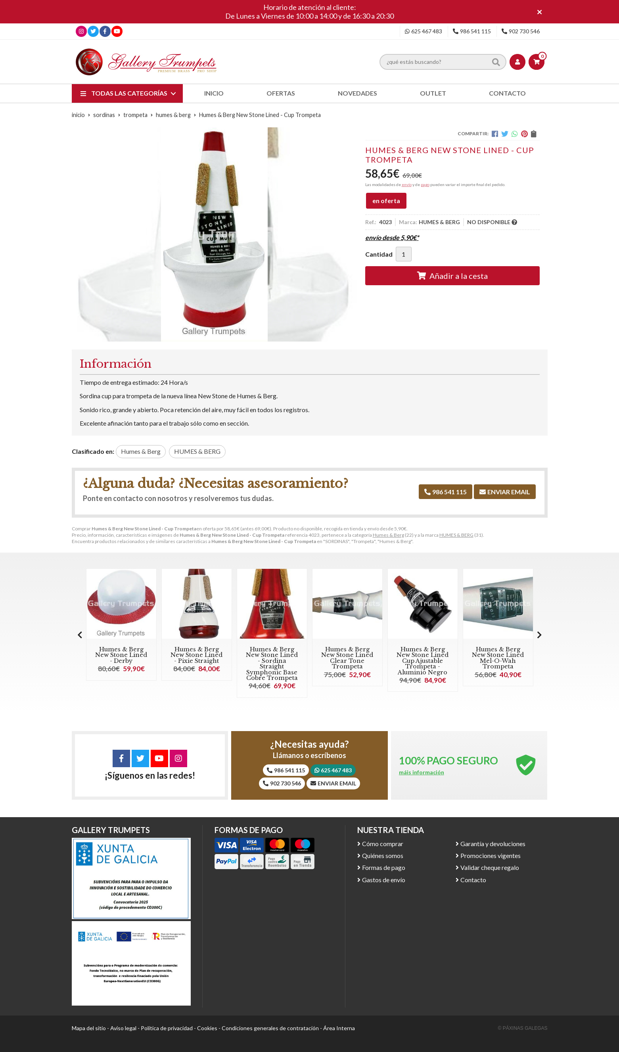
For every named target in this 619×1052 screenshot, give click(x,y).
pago (425, 184)
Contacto (473, 879)
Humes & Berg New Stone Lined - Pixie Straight (196, 655)
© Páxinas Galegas (523, 1028)
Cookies (207, 1028)
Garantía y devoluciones (492, 843)
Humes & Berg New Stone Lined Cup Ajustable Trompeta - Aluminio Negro (422, 661)
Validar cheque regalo (489, 867)
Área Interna (339, 1028)
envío (407, 184)
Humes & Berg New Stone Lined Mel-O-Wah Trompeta (498, 658)
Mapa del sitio (89, 1028)
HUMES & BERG (456, 535)
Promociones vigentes (490, 855)
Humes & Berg (388, 535)
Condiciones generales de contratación (270, 1028)
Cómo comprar (382, 843)
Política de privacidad (167, 1028)
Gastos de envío (383, 879)
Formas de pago (383, 867)
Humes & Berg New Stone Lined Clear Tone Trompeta (347, 658)
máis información (421, 772)
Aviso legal (123, 1028)
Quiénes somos (382, 855)
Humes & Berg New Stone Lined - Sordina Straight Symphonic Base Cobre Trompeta (272, 663)
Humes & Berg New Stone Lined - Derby (121, 655)
